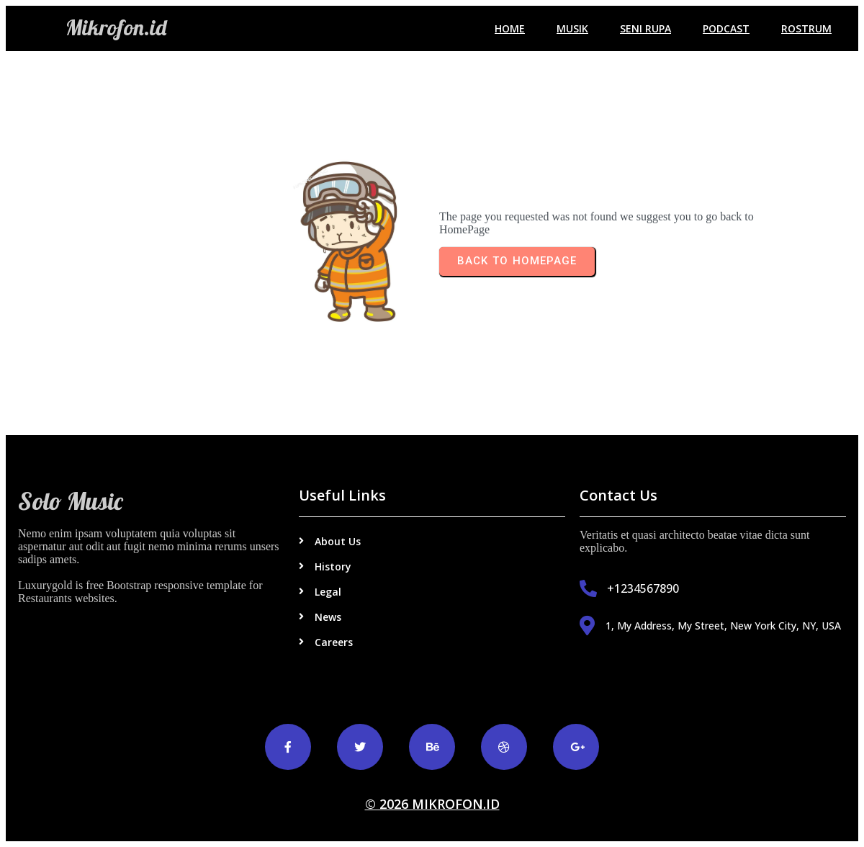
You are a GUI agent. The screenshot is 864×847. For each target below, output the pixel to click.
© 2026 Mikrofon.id (432, 803)
